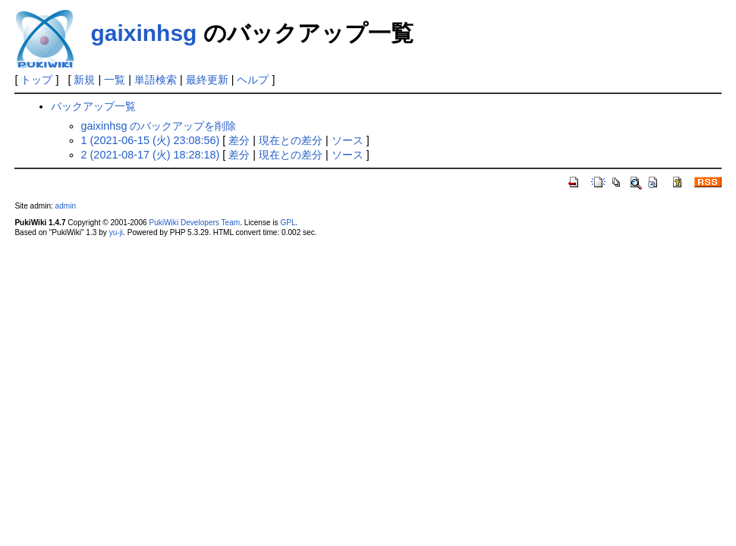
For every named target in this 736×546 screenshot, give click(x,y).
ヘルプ (253, 80)
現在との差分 (290, 140)
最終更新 (207, 80)
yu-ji (116, 232)
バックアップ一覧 (93, 106)
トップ (36, 80)
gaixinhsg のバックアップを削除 (159, 126)
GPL (287, 222)
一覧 (114, 80)
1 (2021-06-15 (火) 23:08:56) (150, 140)
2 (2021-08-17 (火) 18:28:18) (150, 155)
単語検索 (155, 80)
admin (65, 206)
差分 (239, 140)
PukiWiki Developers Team (195, 222)
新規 (84, 80)
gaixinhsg (143, 33)
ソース (347, 140)
